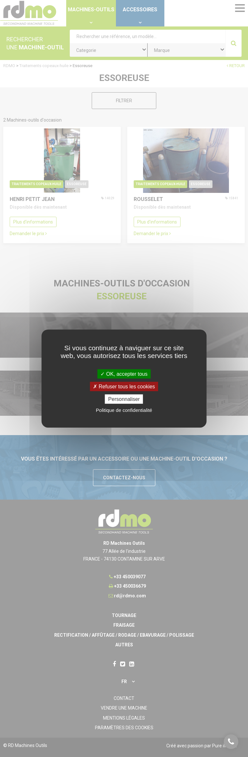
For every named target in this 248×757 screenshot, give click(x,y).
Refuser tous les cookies (124, 386)
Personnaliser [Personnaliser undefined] (124, 399)
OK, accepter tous (124, 373)
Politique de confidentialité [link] (124, 410)
